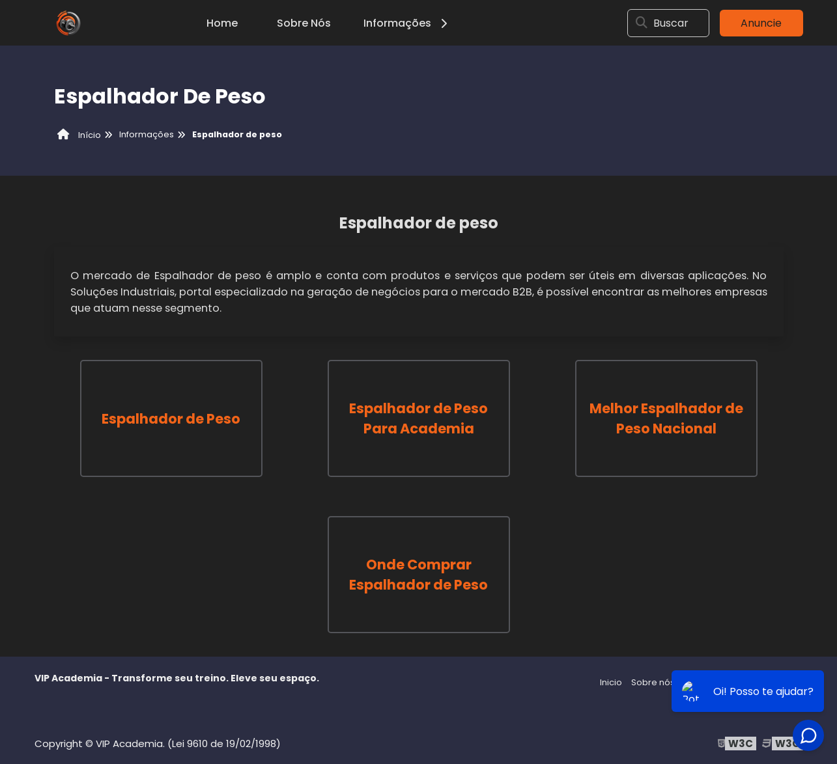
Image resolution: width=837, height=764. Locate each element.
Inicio (611, 682)
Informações (407, 23)
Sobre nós (653, 682)
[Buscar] (641, 23)
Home (222, 23)
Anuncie (761, 23)
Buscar (670, 23)
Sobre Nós (304, 23)
